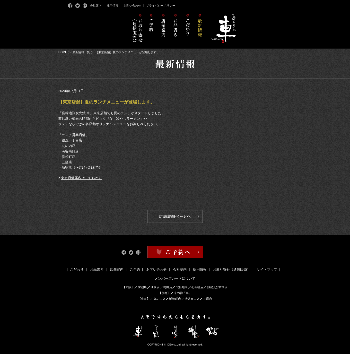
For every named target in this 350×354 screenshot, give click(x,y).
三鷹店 (207, 299)
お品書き (97, 269)
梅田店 (167, 287)
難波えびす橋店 (217, 287)
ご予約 (135, 269)
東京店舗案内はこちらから (81, 178)
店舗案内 (116, 269)
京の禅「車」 (183, 293)
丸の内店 (159, 299)
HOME (62, 52)
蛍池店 (142, 287)
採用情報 (112, 5)
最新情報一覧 (81, 52)
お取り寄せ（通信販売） (231, 269)
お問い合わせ (132, 5)
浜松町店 (175, 299)
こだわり (77, 269)
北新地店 (182, 287)
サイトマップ (267, 269)
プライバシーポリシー (160, 5)
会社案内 (96, 5)
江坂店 (155, 287)
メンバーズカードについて (175, 278)
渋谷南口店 (192, 299)
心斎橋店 (197, 287)
